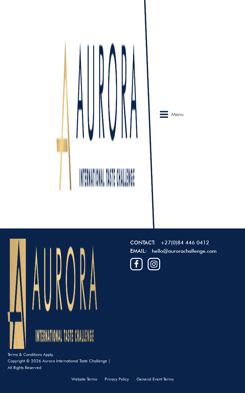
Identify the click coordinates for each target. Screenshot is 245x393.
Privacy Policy (117, 379)
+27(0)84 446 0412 (184, 242)
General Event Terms (155, 379)
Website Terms (84, 379)
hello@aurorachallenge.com (184, 251)
